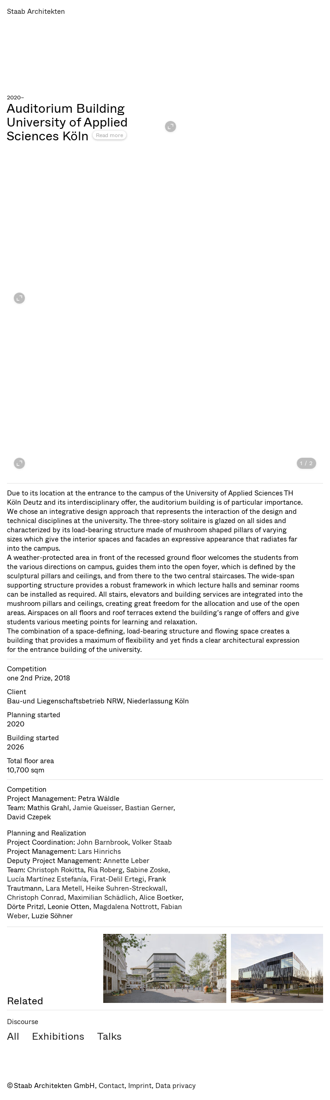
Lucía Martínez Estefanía (47, 879)
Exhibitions (58, 1036)
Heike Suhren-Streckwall (125, 888)
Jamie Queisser (97, 808)
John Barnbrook (102, 842)
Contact (111, 1086)
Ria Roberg (105, 870)
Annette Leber (126, 861)
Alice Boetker (160, 898)
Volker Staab (152, 842)
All (13, 1036)
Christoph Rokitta (55, 870)
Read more (109, 135)
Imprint (140, 1086)
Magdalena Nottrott (125, 907)
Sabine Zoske (147, 870)
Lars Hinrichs (99, 852)
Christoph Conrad (35, 898)
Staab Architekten (36, 11)
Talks (109, 1036)
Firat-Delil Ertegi (117, 879)
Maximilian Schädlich (102, 898)
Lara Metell (64, 888)
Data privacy (175, 1086)
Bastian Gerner (149, 808)
